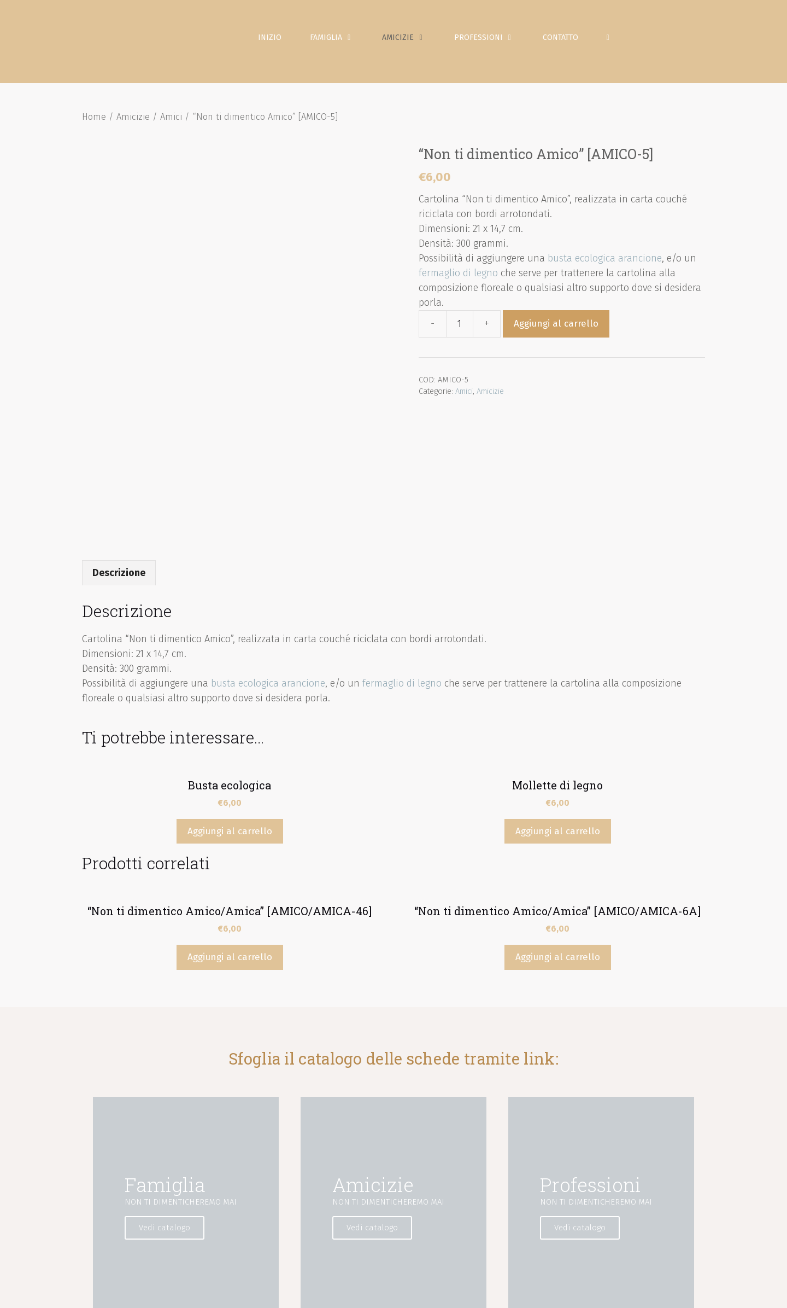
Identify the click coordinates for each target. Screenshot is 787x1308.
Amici (171, 129)
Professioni (497, 44)
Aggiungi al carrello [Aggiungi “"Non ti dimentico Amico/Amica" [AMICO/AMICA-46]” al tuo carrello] (229, 850)
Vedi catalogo (176, 1121)
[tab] (119, 465)
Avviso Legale (431, 1291)
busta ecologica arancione (605, 271)
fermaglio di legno (458, 286)
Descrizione (118, 466)
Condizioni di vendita (649, 1291)
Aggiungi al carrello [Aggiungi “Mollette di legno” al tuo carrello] (557, 724)
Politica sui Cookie (574, 1291)
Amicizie (417, 44)
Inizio (276, 43)
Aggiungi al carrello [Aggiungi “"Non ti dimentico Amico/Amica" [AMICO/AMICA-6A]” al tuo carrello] (557, 850)
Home (94, 129)
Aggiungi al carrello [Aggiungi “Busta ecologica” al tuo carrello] (229, 724)
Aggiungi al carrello (556, 336)
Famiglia (345, 44)
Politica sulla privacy (499, 1291)
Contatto (566, 43)
